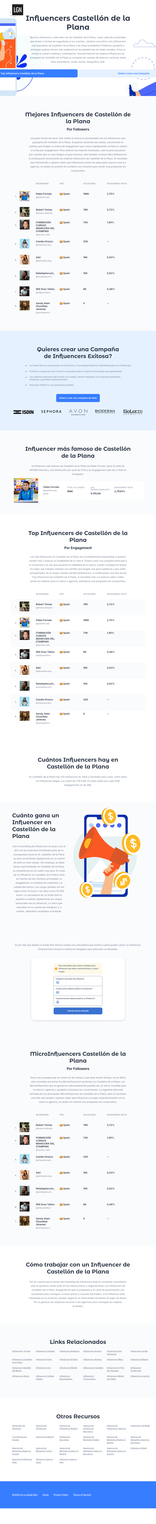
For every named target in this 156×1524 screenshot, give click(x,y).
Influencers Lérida (139, 1369)
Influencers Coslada (45, 1369)
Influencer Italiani (139, 1466)
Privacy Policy (61, 1512)
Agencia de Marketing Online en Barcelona (92, 1469)
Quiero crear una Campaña (106, 73)
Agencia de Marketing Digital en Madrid (116, 1457)
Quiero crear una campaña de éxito (78, 395)
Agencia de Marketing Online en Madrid (69, 1469)
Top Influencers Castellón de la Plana (55, 73)
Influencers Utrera (20, 1394)
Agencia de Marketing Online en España (116, 1469)
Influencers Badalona (69, 1369)
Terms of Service (82, 1512)
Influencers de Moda (140, 1443)
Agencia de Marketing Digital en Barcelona (140, 1457)
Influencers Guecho (92, 1369)
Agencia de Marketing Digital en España (21, 1469)
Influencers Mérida (68, 1385)
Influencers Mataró (139, 1377)
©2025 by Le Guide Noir (25, 1512)
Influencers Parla (44, 1377)
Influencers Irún (43, 1385)
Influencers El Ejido (69, 1377)
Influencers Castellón (93, 1385)
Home (46, 1512)
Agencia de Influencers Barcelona (88, 1446)
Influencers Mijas (115, 1377)
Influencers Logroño (140, 1394)
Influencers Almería (92, 1377)
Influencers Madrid (45, 1454)
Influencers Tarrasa (21, 1369)
